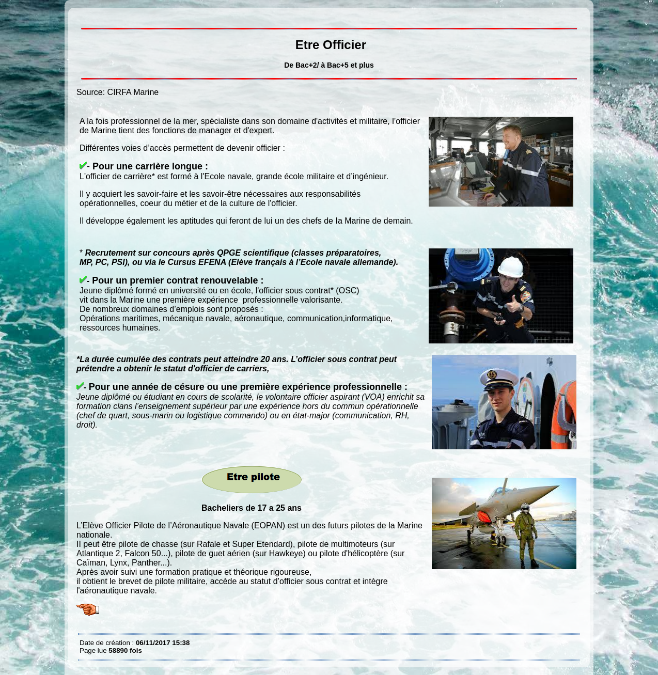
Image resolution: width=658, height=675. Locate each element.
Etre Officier (82, 15)
